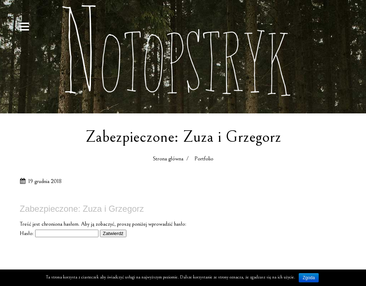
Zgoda (309, 277)
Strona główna (168, 158)
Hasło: (59, 233)
